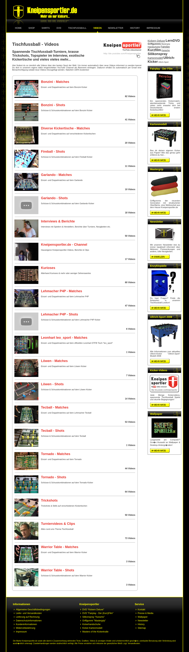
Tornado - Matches (55, 454)
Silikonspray (157, 54)
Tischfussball (77, 28)
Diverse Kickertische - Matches (65, 128)
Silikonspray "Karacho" (93, 617)
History (135, 28)
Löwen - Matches (54, 361)
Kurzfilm (154, 50)
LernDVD (173, 40)
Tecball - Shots (52, 431)
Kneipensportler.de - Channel (64, 244)
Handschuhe (154, 47)
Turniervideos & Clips (58, 524)
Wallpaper (156, 413)
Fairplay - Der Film (161, 68)
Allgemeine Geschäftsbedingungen (33, 609)
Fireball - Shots (53, 151)
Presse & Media (145, 613)
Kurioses (48, 268)
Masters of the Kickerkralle (95, 631)
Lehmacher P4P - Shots (59, 314)
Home (18, 28)
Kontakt (141, 609)
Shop (31, 28)
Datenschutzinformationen (29, 620)
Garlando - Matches (56, 175)
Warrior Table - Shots (57, 570)
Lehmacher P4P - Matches (61, 291)
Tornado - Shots (53, 477)
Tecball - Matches (54, 407)
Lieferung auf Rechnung (27, 617)
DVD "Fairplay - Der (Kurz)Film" (98, 613)
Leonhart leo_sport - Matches (64, 337)
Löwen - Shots (52, 384)
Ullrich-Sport (163, 62)
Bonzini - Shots (53, 105)
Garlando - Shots (54, 198)
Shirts (46, 28)
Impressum (153, 28)
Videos (97, 28)
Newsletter (115, 28)
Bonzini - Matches (55, 82)
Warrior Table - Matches (59, 547)
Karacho (165, 50)
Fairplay (165, 46)
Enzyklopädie (158, 265)
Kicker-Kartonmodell (92, 628)
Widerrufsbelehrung (25, 628)
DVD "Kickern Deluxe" (93, 609)
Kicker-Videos (158, 370)
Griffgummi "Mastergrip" (94, 620)
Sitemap (142, 628)
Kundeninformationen (26, 624)
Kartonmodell (155, 57)
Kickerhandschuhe (91, 624)
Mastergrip (165, 44)
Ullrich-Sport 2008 (161, 316)
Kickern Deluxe (156, 40)
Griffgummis (154, 44)
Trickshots (49, 500)
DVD (58, 28)
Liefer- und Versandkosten (29, 613)
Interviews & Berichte (58, 221)
